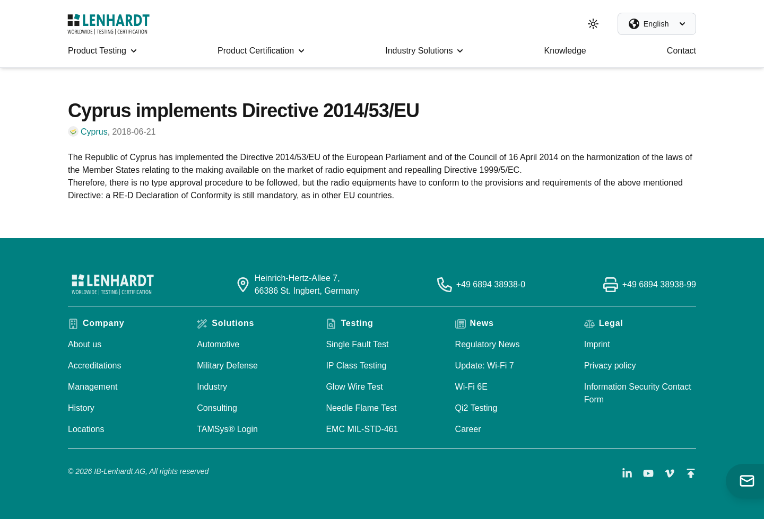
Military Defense (227, 365)
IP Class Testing (356, 365)
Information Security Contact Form (637, 393)
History (81, 407)
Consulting (217, 407)
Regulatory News (487, 344)
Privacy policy (610, 365)
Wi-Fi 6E (471, 386)
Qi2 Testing (476, 407)
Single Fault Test (357, 344)
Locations (86, 429)
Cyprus (94, 131)
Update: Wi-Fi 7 (484, 365)
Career (468, 429)
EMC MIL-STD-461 (362, 429)
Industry (212, 386)
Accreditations (94, 365)
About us (84, 344)
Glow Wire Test (354, 386)
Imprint (597, 344)
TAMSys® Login (227, 429)
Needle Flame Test (361, 407)
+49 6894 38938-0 (490, 284)
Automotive (218, 344)
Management (92, 386)
